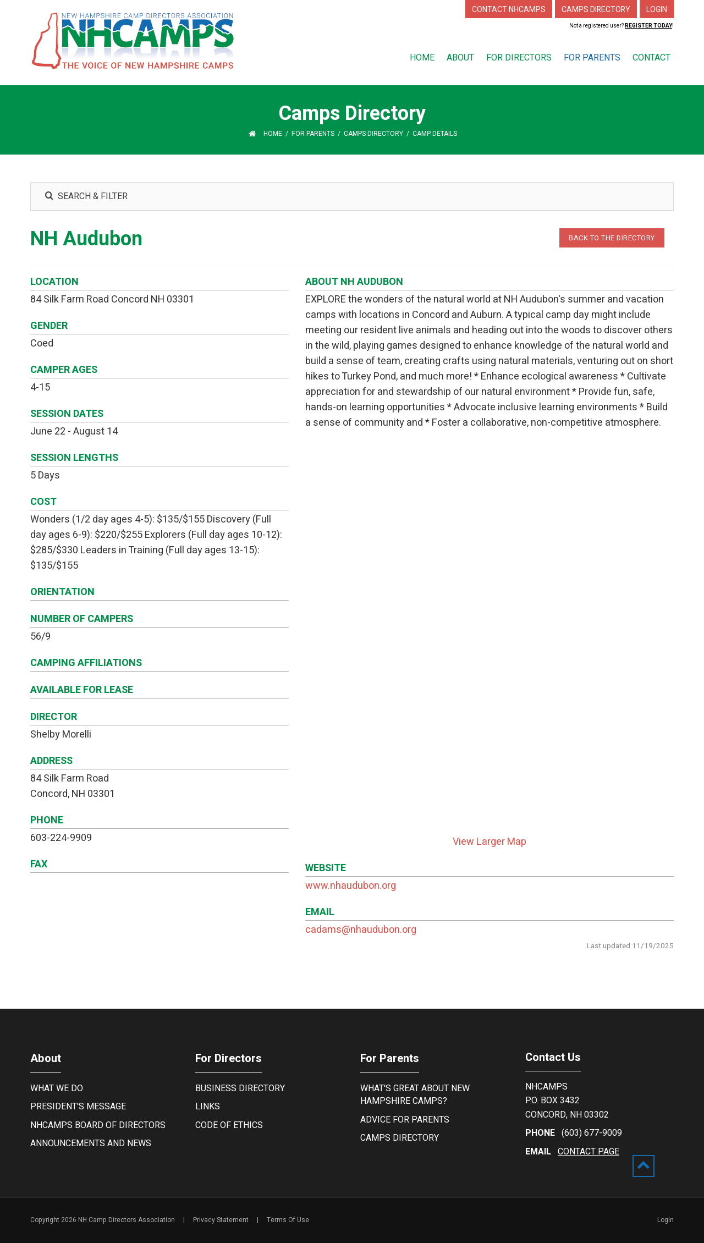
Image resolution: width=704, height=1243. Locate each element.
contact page (588, 1151)
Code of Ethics (229, 1125)
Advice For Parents (404, 1119)
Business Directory (240, 1088)
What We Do (56, 1088)
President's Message (78, 1106)
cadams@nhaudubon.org (360, 929)
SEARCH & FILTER (85, 196)
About (45, 1058)
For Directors (228, 1058)
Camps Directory (399, 1138)
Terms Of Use (288, 1220)
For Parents (389, 1058)
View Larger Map (489, 841)
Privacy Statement (221, 1220)
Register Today (648, 26)
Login (665, 1220)
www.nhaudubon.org (350, 885)
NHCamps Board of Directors (98, 1125)
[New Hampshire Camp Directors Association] (132, 40)
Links (207, 1106)
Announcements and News (90, 1143)
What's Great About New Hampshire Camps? (415, 1095)
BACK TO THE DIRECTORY (612, 238)
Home (272, 134)
